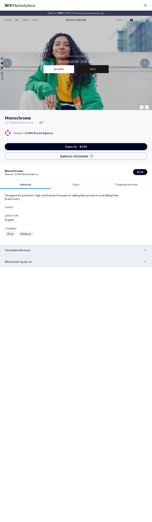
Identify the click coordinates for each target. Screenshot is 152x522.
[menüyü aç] (145, 5)
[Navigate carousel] (7, 63)
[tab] (25, 168)
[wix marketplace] (20, 5)
